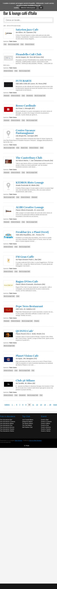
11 (33, 405)
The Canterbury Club (29, 157)
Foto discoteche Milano (7, 423)
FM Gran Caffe (25, 256)
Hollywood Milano (27, 421)
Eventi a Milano (45, 423)
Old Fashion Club (27, 427)
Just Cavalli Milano (27, 420)
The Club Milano (27, 425)
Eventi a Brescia (46, 427)
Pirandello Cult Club (28, 54)
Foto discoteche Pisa (6, 425)
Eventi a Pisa (45, 425)
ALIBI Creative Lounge (30, 207)
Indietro (7, 405)
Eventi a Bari (45, 420)
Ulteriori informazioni (28, 8)
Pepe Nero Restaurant (29, 306)
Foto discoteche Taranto (7, 429)
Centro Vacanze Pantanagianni (25, 132)
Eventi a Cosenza (46, 421)
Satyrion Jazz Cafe (27, 29)
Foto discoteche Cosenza (7, 421)
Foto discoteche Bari (6, 420)
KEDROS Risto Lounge (30, 182)
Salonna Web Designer (35, 440)
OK (41, 8)
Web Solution (18, 440)
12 (37, 405)
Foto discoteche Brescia (7, 427)
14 (45, 405)
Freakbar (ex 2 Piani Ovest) (32, 232)
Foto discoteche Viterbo (7, 431)
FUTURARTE (24, 81)
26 (50, 405)
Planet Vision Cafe (27, 355)
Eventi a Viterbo (45, 431)
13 (41, 405)
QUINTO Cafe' (24, 331)
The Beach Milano (27, 423)
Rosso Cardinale (26, 105)
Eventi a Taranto (46, 429)
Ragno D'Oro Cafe (27, 281)
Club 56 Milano (25, 380)
